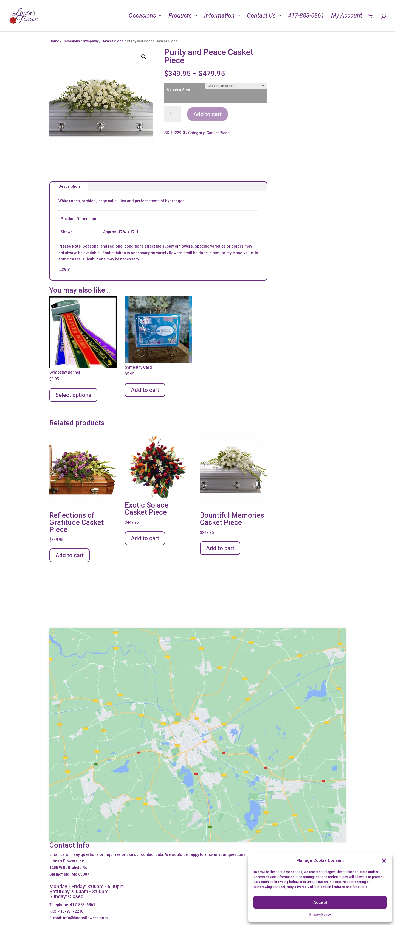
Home (54, 41)
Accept (320, 902)
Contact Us (261, 16)
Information (219, 16)
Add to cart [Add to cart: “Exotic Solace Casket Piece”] (145, 538)
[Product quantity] (172, 114)
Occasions (142, 16)
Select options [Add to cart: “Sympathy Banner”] (73, 395)
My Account (346, 16)
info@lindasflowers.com (85, 918)
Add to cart (207, 114)
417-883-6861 (306, 16)
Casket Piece (112, 41)
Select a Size (178, 90)
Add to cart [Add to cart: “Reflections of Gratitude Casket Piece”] (69, 555)
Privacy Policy (320, 914)
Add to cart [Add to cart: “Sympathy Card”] (145, 390)
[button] (384, 861)
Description (69, 186)
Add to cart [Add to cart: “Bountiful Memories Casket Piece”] (220, 548)
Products (180, 16)
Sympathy (90, 41)
